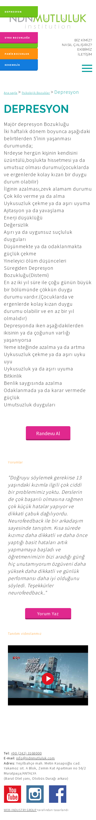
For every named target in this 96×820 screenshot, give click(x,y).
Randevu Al (48, 433)
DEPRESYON (13, 10)
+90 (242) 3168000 (26, 753)
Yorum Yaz (48, 614)
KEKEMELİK (12, 64)
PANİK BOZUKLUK (17, 53)
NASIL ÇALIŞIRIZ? (77, 45)
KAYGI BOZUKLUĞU (18, 42)
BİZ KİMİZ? (83, 40)
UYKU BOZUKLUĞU (17, 34)
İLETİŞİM (85, 54)
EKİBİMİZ (84, 49)
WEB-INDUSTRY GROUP (20, 810)
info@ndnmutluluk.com (35, 758)
